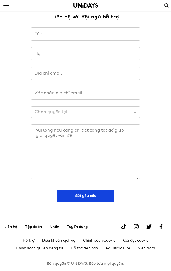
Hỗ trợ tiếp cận (84, 248)
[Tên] (85, 34)
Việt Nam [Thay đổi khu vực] (146, 248)
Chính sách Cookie (99, 241)
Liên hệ (10, 227)
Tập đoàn (33, 227)
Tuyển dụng (77, 227)
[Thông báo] (85, 151)
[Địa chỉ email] (85, 73)
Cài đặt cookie (135, 241)
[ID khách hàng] (85, 112)
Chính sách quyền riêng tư (39, 248)
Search (166, 5)
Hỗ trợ (28, 241)
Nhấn (54, 227)
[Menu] (6, 5)
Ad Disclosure (118, 248)
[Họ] (85, 53)
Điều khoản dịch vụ (58, 241)
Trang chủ (85, 5)
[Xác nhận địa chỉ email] (85, 93)
